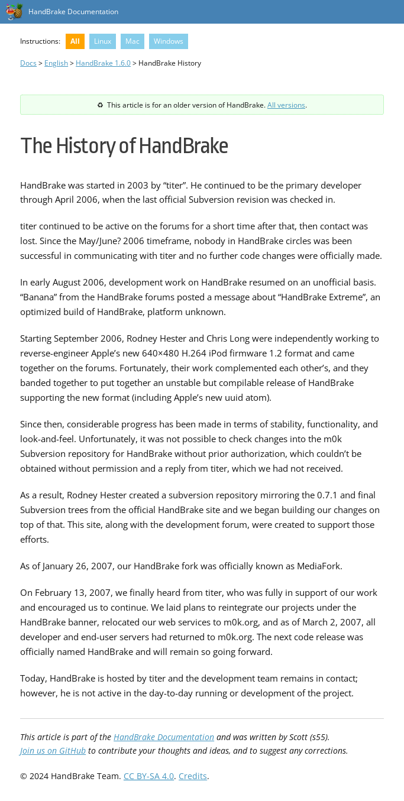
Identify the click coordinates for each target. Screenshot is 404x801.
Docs (28, 63)
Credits (193, 775)
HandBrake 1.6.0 (103, 63)
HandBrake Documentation (73, 12)
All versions (286, 105)
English (56, 63)
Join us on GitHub (53, 750)
